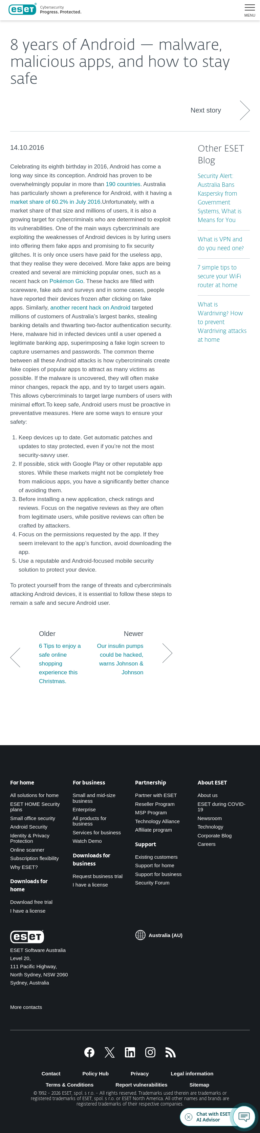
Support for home (154, 865)
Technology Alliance (157, 821)
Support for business (158, 874)
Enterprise (84, 809)
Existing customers (156, 857)
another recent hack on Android (90, 307)
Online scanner (27, 850)
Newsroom (210, 818)
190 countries (123, 184)
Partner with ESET (156, 795)
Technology (210, 827)
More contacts (26, 1007)
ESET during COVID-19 (221, 807)
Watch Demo (87, 841)
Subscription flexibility (34, 858)
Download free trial (31, 902)
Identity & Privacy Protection (29, 838)
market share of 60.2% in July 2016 (55, 202)
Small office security (32, 818)
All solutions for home (34, 795)
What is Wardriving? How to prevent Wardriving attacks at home (222, 322)
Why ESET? (24, 867)
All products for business (90, 821)
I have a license (27, 911)
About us (208, 795)
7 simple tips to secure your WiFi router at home (219, 277)
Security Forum (152, 883)
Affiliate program (153, 830)
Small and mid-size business (94, 798)
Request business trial (98, 876)
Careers (207, 844)
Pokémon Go (66, 281)
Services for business (97, 832)
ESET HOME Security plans (35, 807)
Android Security (28, 827)
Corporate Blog (215, 835)
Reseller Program (155, 804)
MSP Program (151, 812)
